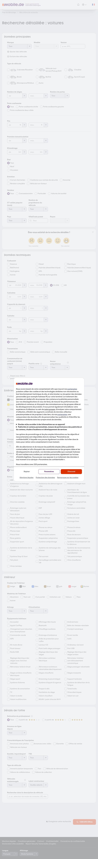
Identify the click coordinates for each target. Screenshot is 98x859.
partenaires (72, 389)
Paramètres (49, 471)
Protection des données (45, 477)
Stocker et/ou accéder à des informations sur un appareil (41, 424)
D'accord (71, 471)
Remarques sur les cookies (67, 477)
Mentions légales (26, 477)
